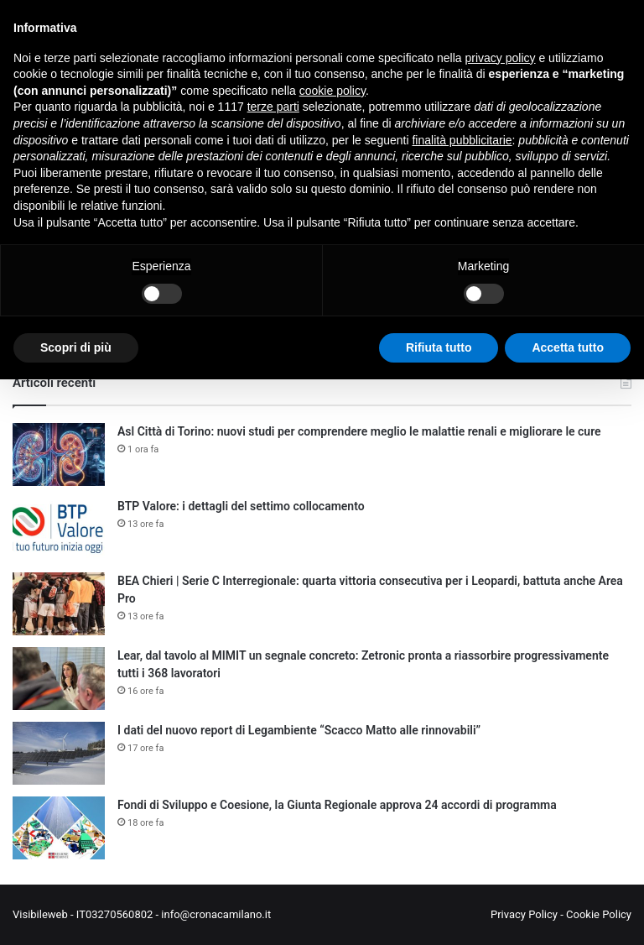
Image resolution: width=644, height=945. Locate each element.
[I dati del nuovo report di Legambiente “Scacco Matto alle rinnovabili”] (59, 753)
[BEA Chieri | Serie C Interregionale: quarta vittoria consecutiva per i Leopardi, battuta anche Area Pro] (59, 603)
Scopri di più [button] (76, 347)
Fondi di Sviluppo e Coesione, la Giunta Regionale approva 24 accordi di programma (337, 805)
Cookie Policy (598, 914)
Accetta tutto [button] (568, 347)
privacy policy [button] (500, 58)
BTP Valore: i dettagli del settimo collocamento (241, 506)
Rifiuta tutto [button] (439, 347)
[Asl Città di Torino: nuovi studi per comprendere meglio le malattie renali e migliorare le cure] (59, 454)
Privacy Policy (524, 914)
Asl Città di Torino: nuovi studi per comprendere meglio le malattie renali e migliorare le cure (359, 431)
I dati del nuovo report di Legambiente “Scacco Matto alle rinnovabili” (298, 730)
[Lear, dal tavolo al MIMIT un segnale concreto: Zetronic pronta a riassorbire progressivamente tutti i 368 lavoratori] (59, 678)
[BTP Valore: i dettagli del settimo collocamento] (59, 529)
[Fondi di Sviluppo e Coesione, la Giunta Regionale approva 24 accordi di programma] (59, 827)
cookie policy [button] (332, 90)
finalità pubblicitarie (462, 140)
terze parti (273, 106)
